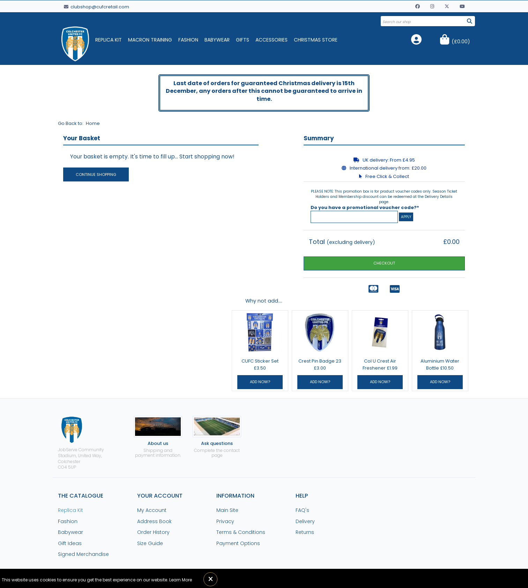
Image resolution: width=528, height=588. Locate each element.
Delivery (305, 521)
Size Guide (150, 543)
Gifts (242, 39)
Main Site (227, 510)
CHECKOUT (384, 263)
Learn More (180, 580)
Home (93, 123)
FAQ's (302, 510)
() (461, 41)
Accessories (271, 39)
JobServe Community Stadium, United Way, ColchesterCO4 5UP (81, 443)
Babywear (217, 39)
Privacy (225, 521)
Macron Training (150, 39)
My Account (151, 510)
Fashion (188, 39)
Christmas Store (315, 39)
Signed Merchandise (83, 554)
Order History (153, 532)
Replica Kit (108, 39)
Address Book (154, 521)
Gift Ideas (70, 543)
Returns (305, 532)
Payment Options (238, 543)
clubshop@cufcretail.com (96, 6)
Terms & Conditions (240, 532)
